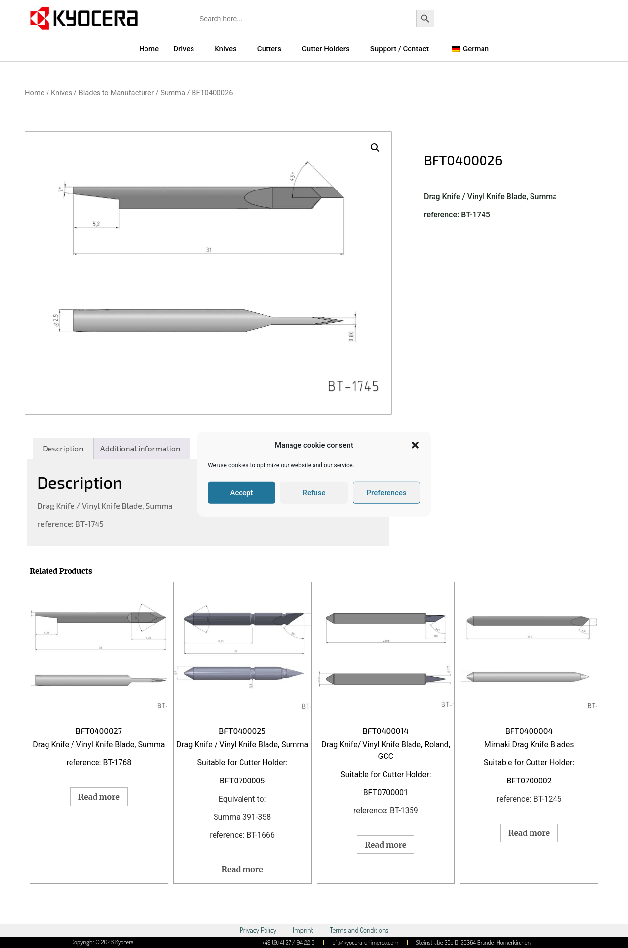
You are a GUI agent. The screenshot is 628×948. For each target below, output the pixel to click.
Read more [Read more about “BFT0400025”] (242, 869)
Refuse (314, 492)
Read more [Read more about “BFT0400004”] (529, 833)
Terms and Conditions (359, 930)
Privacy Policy (258, 930)
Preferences (386, 492)
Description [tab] (63, 448)
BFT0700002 (529, 780)
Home (149, 49)
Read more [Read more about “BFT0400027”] (99, 797)
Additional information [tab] (140, 448)
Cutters (269, 49)
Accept (241, 492)
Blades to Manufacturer (116, 92)
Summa (172, 92)
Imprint (303, 930)
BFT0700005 (242, 780)
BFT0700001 (385, 792)
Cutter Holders (326, 49)
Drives (183, 49)
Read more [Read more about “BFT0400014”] (385, 845)
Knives (226, 49)
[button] (415, 445)
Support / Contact (399, 49)
